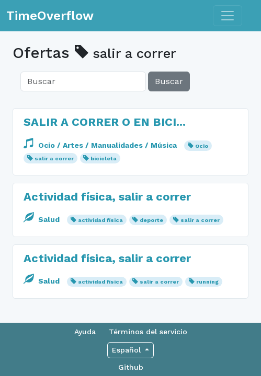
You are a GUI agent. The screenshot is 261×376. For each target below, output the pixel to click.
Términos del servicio (148, 331)
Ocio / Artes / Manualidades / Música (101, 145)
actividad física (100, 220)
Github (130, 367)
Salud (43, 219)
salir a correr (54, 158)
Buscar (169, 81)
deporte (151, 220)
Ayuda (85, 331)
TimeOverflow (50, 15)
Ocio (201, 146)
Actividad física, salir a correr (107, 196)
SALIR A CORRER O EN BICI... (105, 121)
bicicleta (103, 158)
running (207, 281)
